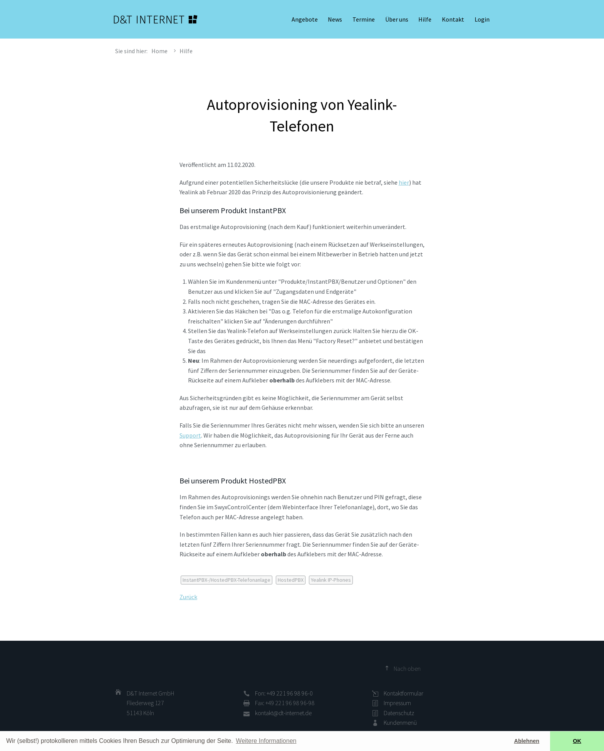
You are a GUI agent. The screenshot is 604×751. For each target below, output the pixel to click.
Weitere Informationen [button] (266, 741)
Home (159, 51)
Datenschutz (399, 713)
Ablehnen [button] (527, 741)
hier (404, 182)
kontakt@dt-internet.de (283, 713)
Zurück (188, 597)
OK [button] (577, 741)
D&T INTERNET (155, 19)
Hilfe (424, 19)
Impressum (397, 703)
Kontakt (453, 19)
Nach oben (407, 668)
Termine (363, 19)
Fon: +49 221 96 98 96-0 (284, 693)
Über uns (396, 19)
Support (190, 435)
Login (482, 19)
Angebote (305, 19)
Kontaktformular (403, 693)
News (335, 19)
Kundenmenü (400, 722)
